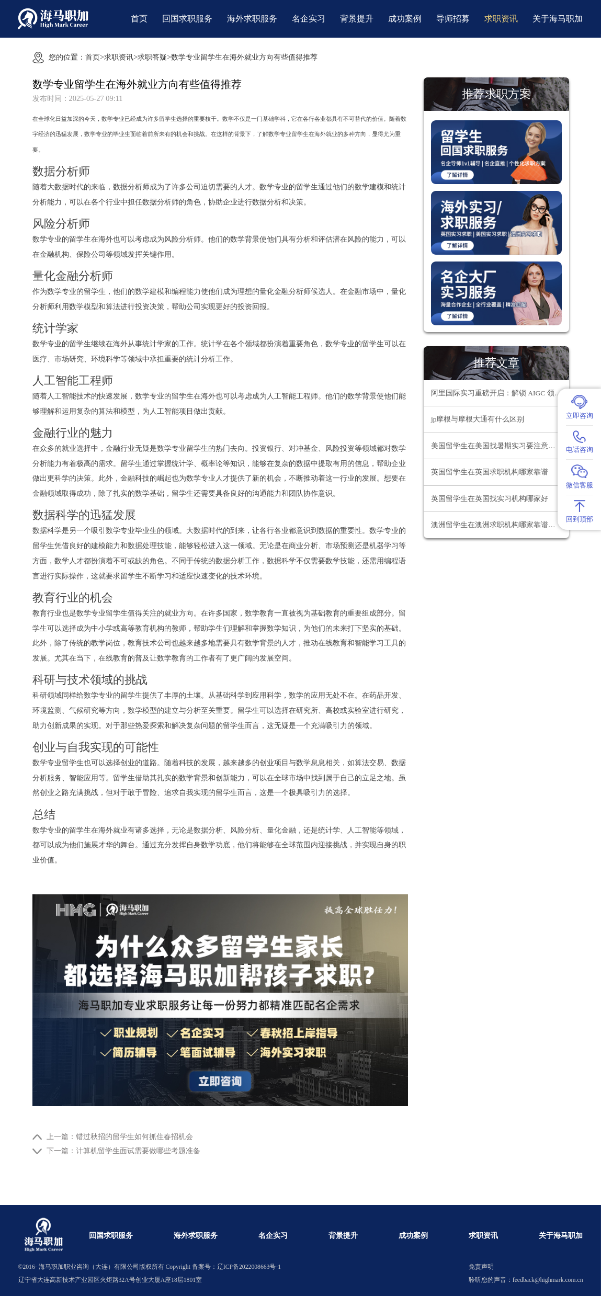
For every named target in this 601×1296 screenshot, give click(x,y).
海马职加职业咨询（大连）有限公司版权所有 (101, 1267)
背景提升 (356, 19)
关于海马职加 (557, 19)
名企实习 (308, 19)
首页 (139, 19)
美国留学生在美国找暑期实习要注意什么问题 (500, 446)
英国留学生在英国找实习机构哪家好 (489, 499)
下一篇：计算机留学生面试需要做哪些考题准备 (123, 1150)
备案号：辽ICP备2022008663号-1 (236, 1267)
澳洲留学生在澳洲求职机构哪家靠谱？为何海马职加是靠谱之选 (500, 525)
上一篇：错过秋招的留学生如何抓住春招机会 (120, 1136)
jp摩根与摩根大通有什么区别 (478, 419)
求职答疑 (152, 57)
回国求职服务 (187, 19)
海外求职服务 (252, 19)
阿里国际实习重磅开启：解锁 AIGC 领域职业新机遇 (500, 393)
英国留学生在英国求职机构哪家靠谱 (489, 472)
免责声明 (481, 1267)
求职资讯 (501, 19)
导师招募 (453, 19)
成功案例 (405, 19)
